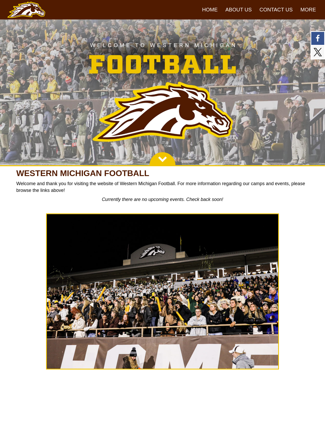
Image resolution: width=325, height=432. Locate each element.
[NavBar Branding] (26, 9)
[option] (162, 92)
